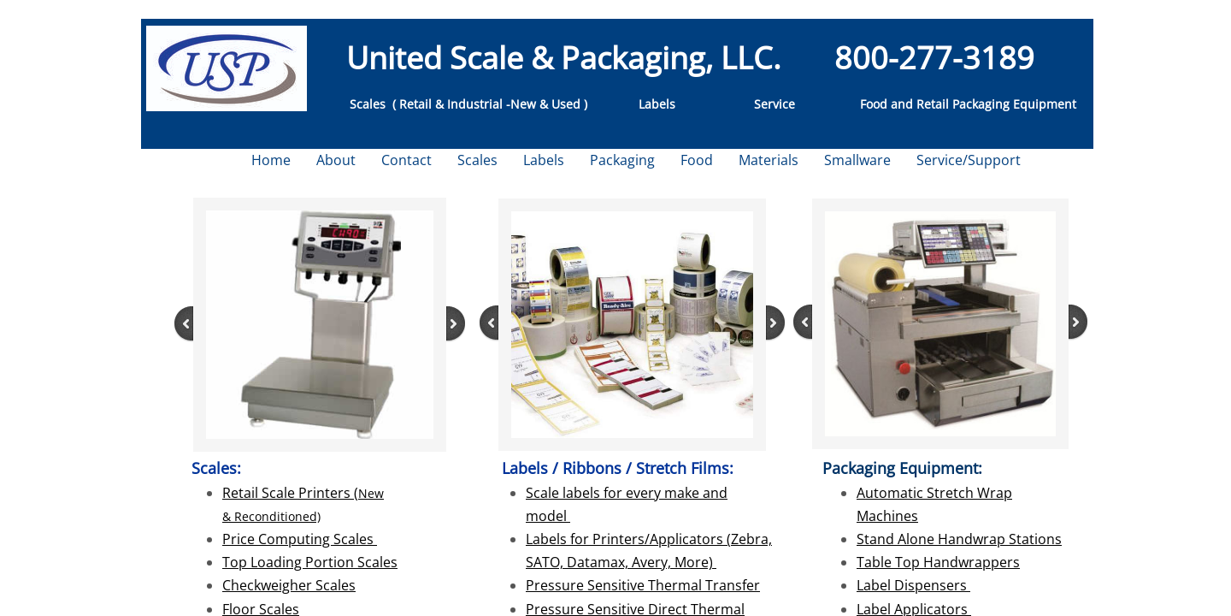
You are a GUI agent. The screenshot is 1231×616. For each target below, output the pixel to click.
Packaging (622, 160)
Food (696, 160)
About (336, 160)
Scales (477, 160)
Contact (406, 160)
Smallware (857, 160)
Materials (768, 160)
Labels (543, 160)
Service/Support (968, 160)
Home (271, 160)
